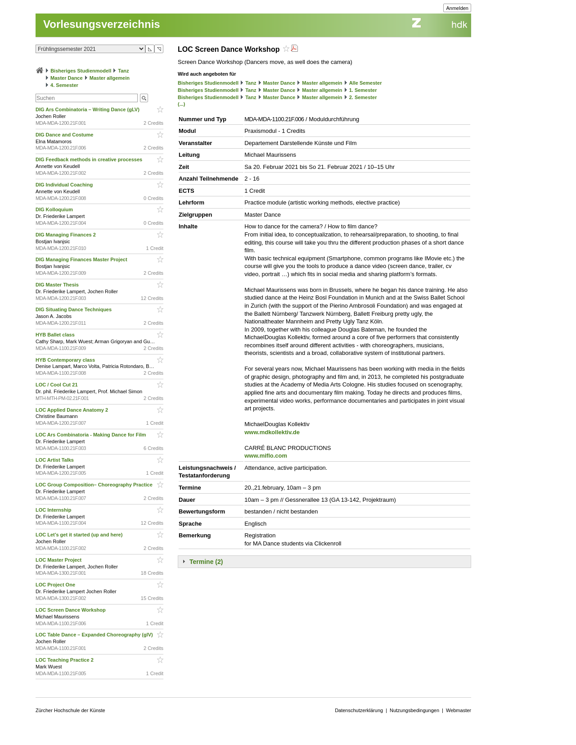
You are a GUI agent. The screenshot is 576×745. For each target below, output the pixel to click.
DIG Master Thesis (58, 284)
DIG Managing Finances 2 (66, 234)
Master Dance (66, 78)
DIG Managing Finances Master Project (82, 259)
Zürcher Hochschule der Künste (70, 710)
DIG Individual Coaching (65, 184)
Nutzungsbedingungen (414, 710)
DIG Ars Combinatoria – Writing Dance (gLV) (88, 109)
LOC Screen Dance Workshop (71, 610)
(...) (181, 104)
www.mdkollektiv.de (272, 432)
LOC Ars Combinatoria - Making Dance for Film (91, 434)
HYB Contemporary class (66, 360)
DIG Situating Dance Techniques (74, 309)
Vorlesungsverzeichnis (101, 24)
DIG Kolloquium (55, 209)
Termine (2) (206, 561)
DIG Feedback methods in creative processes (90, 159)
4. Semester (64, 85)
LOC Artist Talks (55, 460)
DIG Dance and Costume (65, 134)
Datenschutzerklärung (359, 710)
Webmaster (458, 710)
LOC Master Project (59, 560)
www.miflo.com (265, 455)
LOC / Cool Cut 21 (57, 384)
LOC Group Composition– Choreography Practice (95, 484)
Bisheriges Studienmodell (80, 70)
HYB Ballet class (56, 334)
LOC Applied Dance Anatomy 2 (72, 410)
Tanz (123, 70)
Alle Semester (365, 83)
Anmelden (457, 8)
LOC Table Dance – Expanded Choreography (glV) (95, 634)
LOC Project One (56, 584)
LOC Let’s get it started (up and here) (80, 534)
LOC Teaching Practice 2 (65, 660)
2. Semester (363, 97)
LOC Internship (54, 510)
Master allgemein (110, 78)
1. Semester (363, 90)
